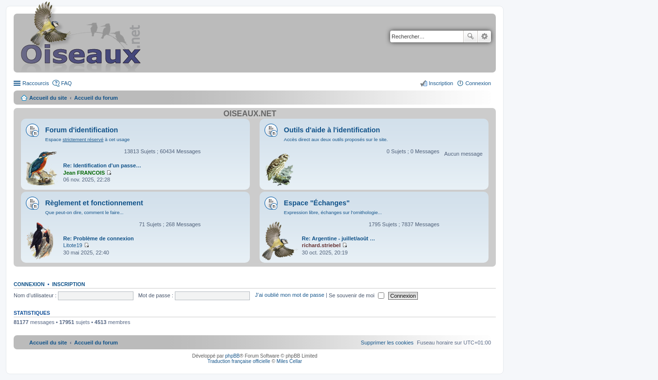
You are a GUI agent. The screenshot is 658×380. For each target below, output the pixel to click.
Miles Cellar (289, 361)
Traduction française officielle (238, 361)
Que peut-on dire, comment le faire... (84, 212)
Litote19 (72, 245)
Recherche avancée (484, 36)
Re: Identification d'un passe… (102, 165)
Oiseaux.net (250, 113)
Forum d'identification (81, 130)
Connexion (29, 284)
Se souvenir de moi (356, 295)
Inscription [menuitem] (441, 83)
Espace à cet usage (87, 139)
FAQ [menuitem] (66, 83)
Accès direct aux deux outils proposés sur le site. (336, 139)
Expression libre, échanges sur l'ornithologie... (333, 212)
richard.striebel (321, 245)
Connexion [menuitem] (478, 83)
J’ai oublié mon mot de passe (289, 295)
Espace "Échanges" (317, 202)
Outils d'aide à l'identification (332, 130)
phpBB (232, 356)
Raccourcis (35, 83)
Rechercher (470, 36)
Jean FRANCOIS (84, 173)
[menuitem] (387, 342)
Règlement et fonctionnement (94, 202)
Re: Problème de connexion (98, 238)
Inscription (68, 284)
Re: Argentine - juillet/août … (339, 238)
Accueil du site (48, 98)
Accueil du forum (96, 98)
